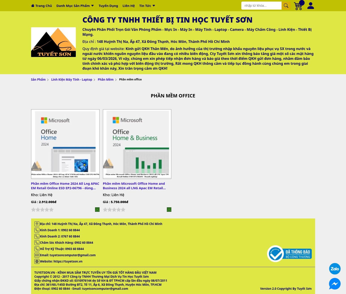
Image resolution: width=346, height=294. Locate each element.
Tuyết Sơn (304, 289)
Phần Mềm (106, 80)
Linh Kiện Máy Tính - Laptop (71, 80)
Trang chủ (44, 5)
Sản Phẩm (38, 80)
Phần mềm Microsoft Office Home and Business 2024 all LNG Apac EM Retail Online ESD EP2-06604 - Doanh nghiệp (134, 185)
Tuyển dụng (108, 5)
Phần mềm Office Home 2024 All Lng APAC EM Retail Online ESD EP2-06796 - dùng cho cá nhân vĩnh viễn (65, 185)
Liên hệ (129, 5)
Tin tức (145, 5)
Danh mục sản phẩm (73, 5)
